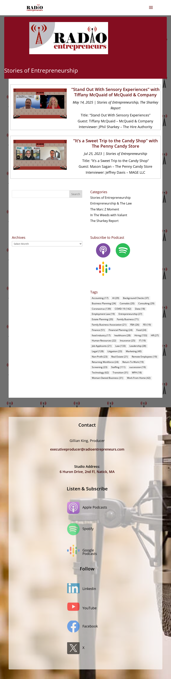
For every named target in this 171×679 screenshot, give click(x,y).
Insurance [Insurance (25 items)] (127, 340)
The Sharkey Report (104, 221)
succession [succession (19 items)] (137, 367)
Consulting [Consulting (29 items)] (146, 303)
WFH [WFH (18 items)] (137, 372)
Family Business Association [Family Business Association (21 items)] (109, 324)
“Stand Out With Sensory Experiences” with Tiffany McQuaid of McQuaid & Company (115, 92)
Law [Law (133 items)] (120, 346)
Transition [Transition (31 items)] (120, 372)
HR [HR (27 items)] (155, 335)
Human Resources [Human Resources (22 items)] (104, 340)
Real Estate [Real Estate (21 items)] (119, 356)
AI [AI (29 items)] (115, 298)
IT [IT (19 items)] (142, 340)
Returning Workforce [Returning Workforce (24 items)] (105, 362)
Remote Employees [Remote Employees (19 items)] (144, 356)
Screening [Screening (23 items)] (99, 367)
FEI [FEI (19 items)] (147, 324)
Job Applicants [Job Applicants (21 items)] (102, 346)
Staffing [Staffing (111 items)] (118, 367)
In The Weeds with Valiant (108, 215)
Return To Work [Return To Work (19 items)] (133, 362)
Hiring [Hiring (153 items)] (140, 335)
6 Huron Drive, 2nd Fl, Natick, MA (87, 471)
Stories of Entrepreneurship (117, 102)
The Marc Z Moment (104, 209)
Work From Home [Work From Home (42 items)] (139, 378)
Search (75, 194)
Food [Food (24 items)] (141, 330)
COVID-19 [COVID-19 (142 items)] (123, 308)
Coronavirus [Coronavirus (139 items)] (101, 308)
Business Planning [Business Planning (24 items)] (104, 303)
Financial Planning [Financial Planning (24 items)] (121, 330)
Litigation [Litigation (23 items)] (114, 351)
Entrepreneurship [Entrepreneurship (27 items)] (130, 314)
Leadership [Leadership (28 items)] (137, 346)
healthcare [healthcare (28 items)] (122, 335)
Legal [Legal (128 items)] (98, 351)
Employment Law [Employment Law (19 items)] (103, 314)
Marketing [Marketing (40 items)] (134, 351)
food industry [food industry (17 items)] (101, 335)
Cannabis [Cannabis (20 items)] (127, 303)
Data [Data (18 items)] (140, 308)
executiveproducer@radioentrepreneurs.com (87, 449)
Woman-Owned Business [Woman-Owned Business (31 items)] (107, 378)
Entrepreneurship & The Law (111, 203)
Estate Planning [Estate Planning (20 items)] (102, 319)
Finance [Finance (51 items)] (98, 330)
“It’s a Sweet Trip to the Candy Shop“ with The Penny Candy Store (115, 143)
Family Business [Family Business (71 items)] (128, 319)
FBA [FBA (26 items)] (134, 324)
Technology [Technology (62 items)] (100, 372)
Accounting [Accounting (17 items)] (100, 298)
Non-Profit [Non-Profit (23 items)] (99, 356)
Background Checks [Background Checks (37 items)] (136, 298)
